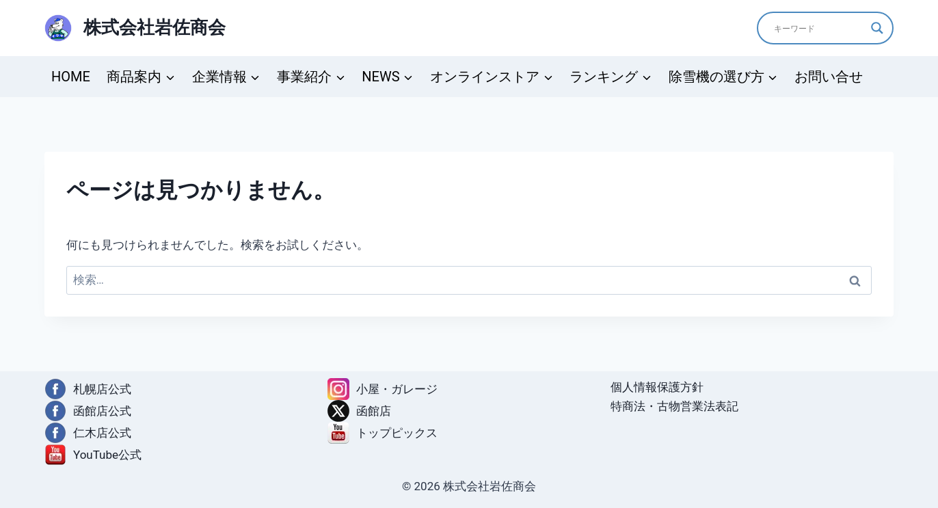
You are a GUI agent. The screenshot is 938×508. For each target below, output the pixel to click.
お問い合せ (828, 76)
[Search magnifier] (877, 28)
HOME (70, 76)
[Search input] (819, 28)
